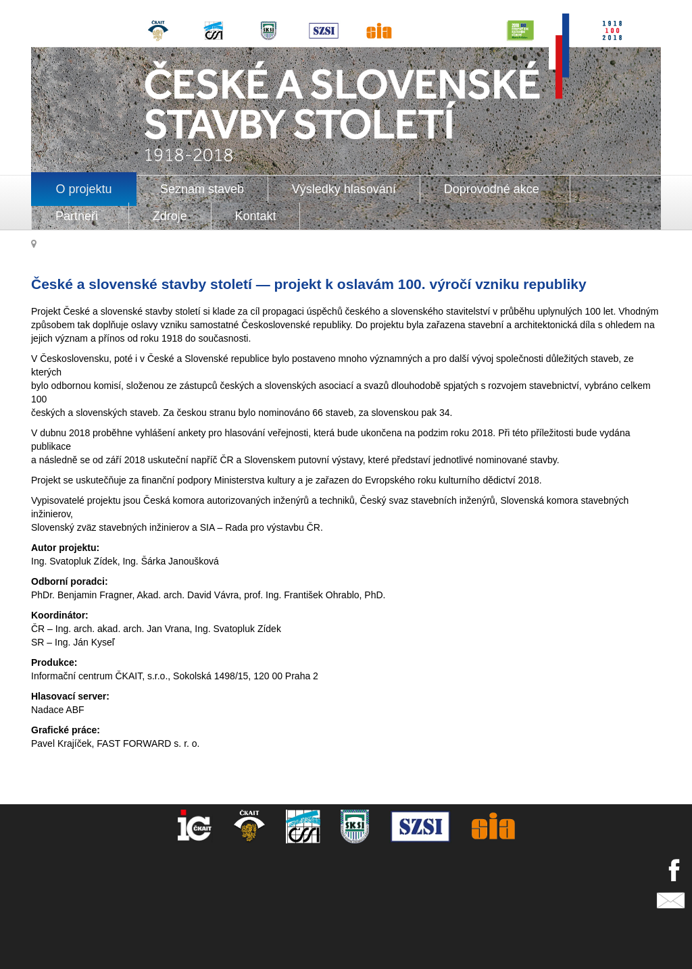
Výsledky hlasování (344, 189)
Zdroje (170, 216)
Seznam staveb (202, 189)
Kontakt (255, 216)
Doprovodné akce (493, 189)
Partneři (78, 216)
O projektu (84, 189)
